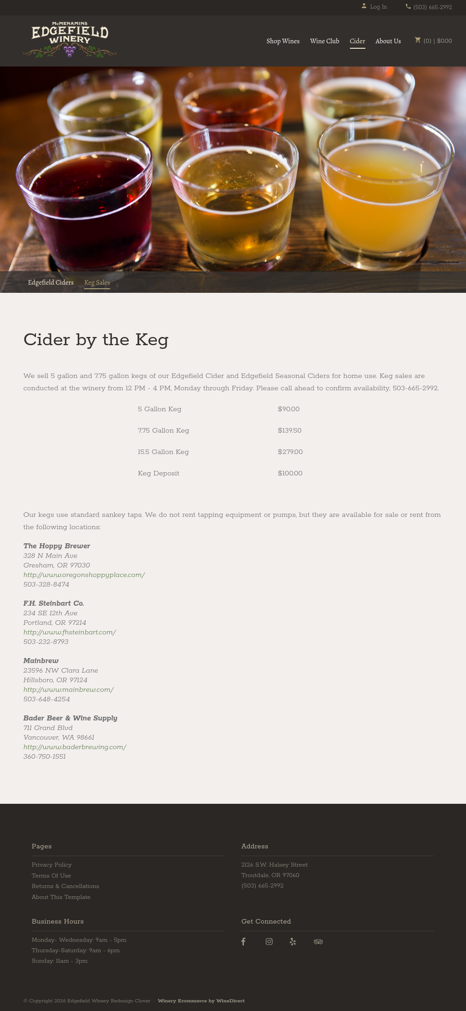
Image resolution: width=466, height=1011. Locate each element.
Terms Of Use (51, 876)
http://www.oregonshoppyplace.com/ (84, 575)
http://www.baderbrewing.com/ (74, 747)
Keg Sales (97, 282)
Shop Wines (283, 41)
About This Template (61, 897)
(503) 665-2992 (428, 7)
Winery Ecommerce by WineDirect (201, 1001)
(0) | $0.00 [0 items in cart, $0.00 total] (433, 41)
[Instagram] (269, 942)
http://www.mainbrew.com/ (68, 689)
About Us (388, 41)
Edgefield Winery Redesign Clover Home (70, 40)
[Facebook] (243, 942)
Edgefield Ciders (51, 282)
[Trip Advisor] (318, 942)
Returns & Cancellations (65, 886)
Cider (357, 41)
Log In (374, 7)
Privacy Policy (52, 865)
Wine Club (324, 41)
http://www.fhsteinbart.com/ (69, 632)
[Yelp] (293, 942)
